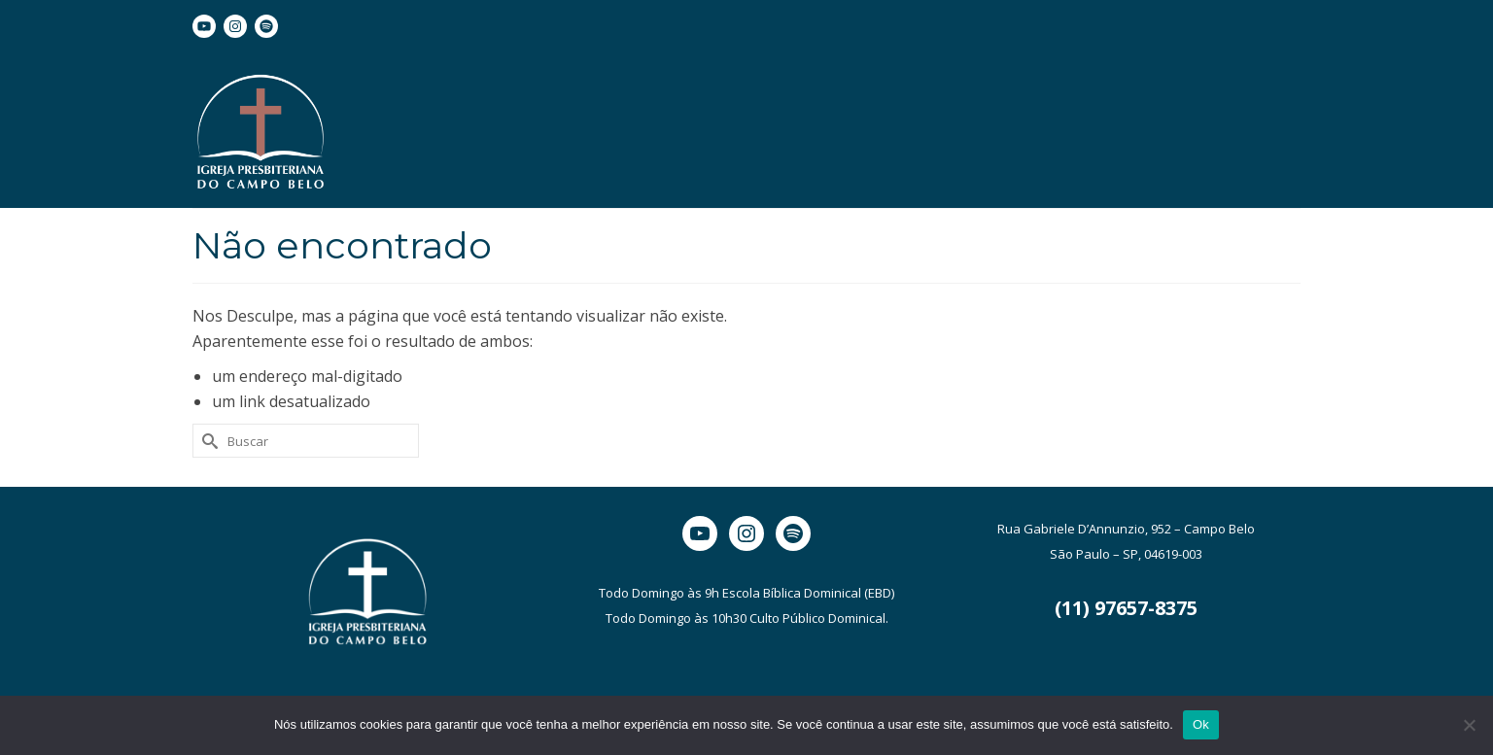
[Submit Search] (207, 441)
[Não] (1468, 725)
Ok (1201, 724)
